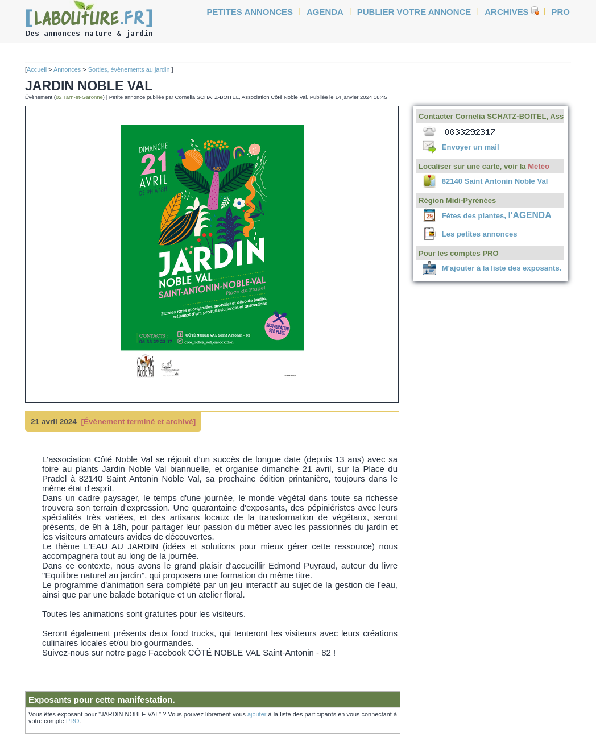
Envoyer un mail (470, 147)
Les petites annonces (480, 234)
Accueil (37, 69)
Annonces (67, 69)
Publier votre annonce (414, 11)
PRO (73, 721)
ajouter (256, 714)
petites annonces (250, 11)
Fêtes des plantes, (497, 216)
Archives (506, 11)
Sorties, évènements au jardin (130, 69)
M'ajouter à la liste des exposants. (501, 268)
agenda (325, 11)
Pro (561, 11)
